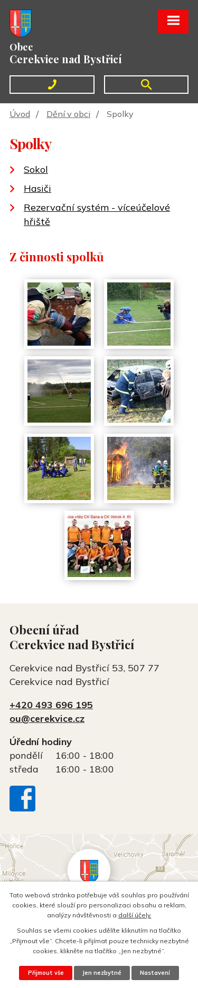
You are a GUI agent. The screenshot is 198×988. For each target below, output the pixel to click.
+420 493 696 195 (51, 705)
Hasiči (37, 188)
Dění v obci (68, 114)
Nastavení (155, 972)
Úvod (20, 114)
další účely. (135, 915)
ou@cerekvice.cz (47, 718)
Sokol (36, 169)
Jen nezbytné (101, 972)
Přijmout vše (46, 972)
